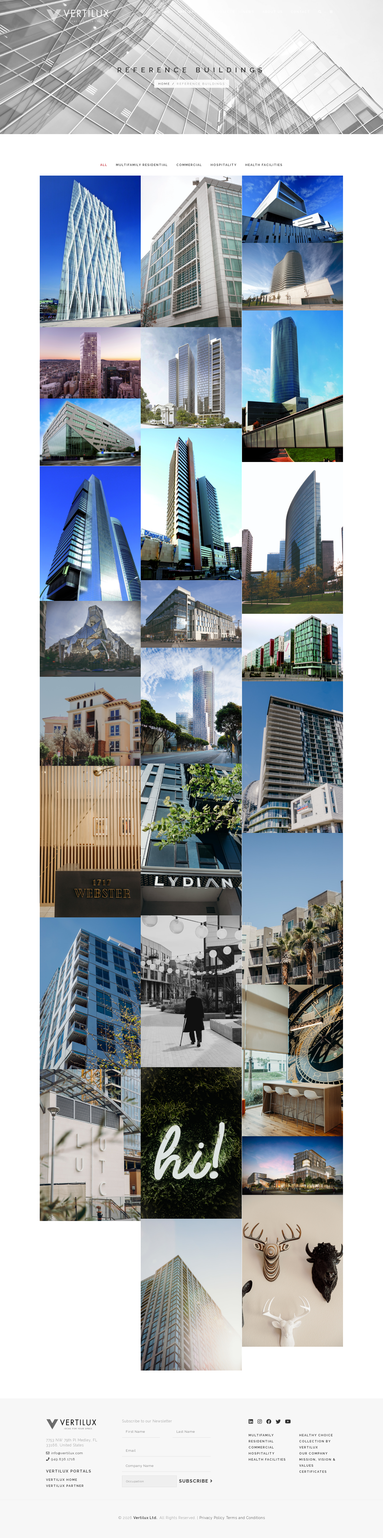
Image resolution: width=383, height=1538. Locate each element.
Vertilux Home (61, 1480)
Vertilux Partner (65, 1486)
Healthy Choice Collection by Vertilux (316, 1441)
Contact (300, 12)
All (103, 165)
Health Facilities (264, 165)
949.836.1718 (60, 1459)
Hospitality (224, 165)
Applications (192, 12)
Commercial (189, 165)
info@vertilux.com (64, 1453)
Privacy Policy (212, 1518)
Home (164, 12)
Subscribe (196, 1481)
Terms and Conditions (245, 1518)
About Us (273, 12)
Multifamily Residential (142, 165)
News (248, 12)
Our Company (313, 1453)
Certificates (313, 1471)
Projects (224, 12)
